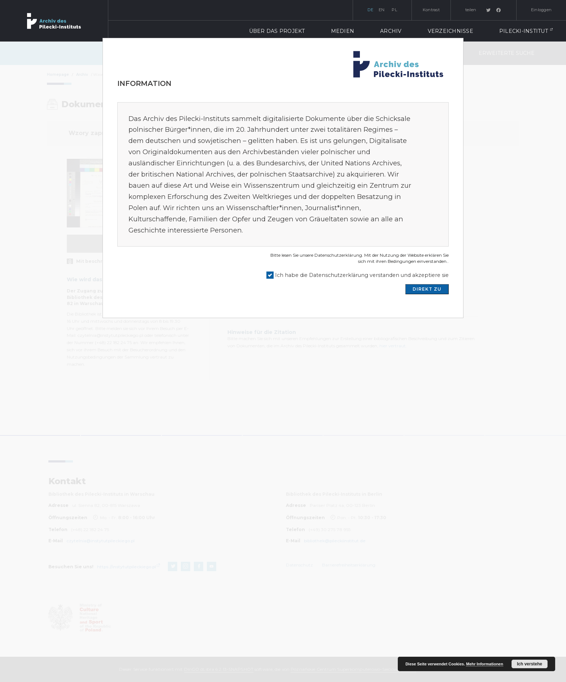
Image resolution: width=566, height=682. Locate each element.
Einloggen (541, 9)
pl (394, 9)
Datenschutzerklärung (338, 255)
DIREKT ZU (427, 289)
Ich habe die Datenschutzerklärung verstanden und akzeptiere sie (362, 275)
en (382, 9)
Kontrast (431, 9)
